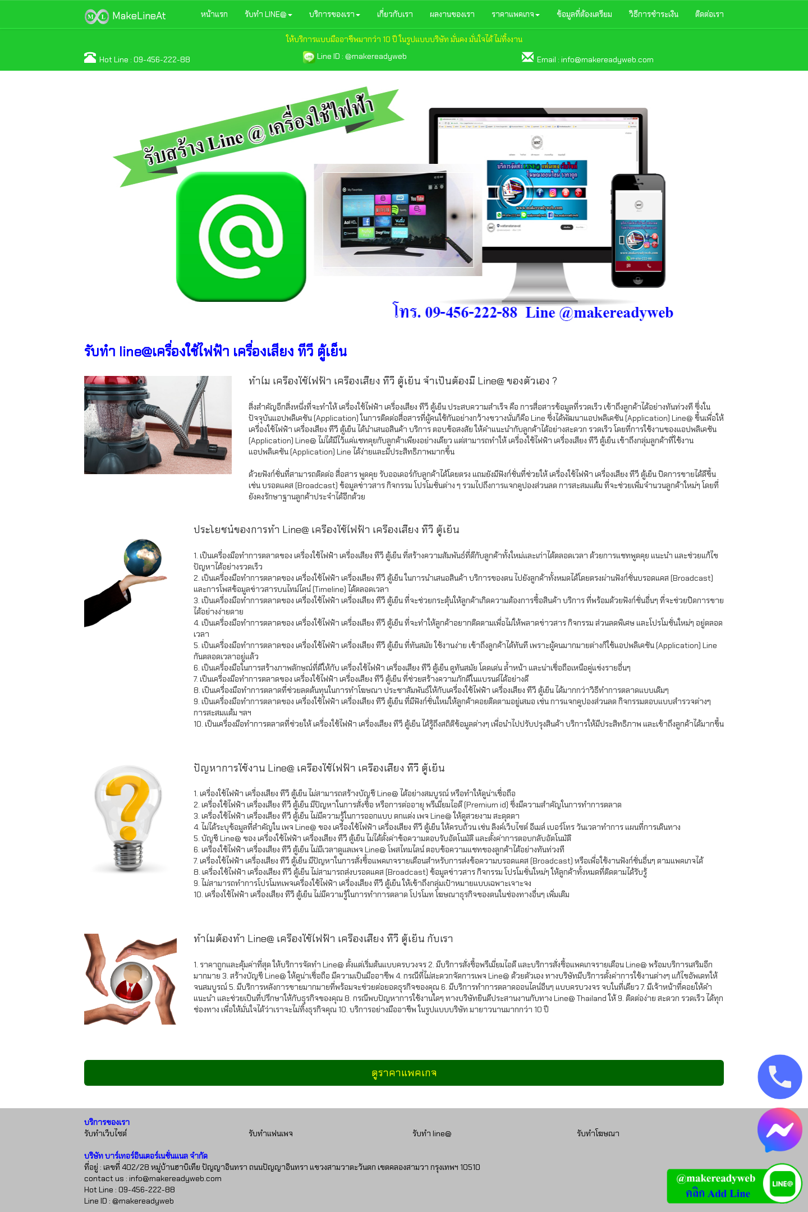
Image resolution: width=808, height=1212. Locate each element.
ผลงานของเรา (452, 14)
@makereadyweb (376, 56)
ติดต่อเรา (709, 14)
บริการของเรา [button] (334, 14)
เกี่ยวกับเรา (395, 14)
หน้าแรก (214, 14)
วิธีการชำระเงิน (653, 14)
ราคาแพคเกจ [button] (516, 14)
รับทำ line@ (432, 1133)
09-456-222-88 (162, 59)
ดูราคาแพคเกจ (404, 1073)
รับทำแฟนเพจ (271, 1133)
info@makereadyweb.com (607, 59)
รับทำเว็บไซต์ (105, 1133)
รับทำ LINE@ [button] (268, 14)
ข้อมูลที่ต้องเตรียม (584, 14)
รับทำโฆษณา (598, 1133)
